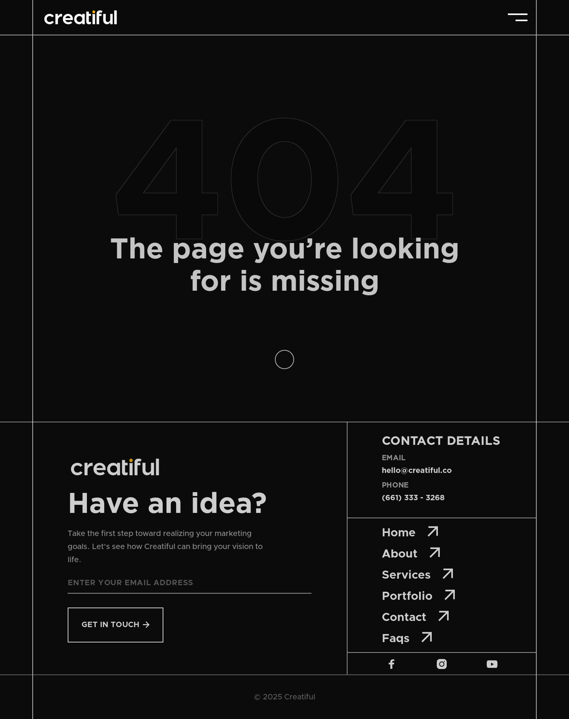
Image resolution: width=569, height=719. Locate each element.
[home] (80, 17)
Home (410, 532)
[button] (517, 17)
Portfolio (419, 595)
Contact (416, 616)
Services (418, 574)
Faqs (407, 637)
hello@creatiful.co (417, 470)
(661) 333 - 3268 (413, 498)
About (411, 553)
